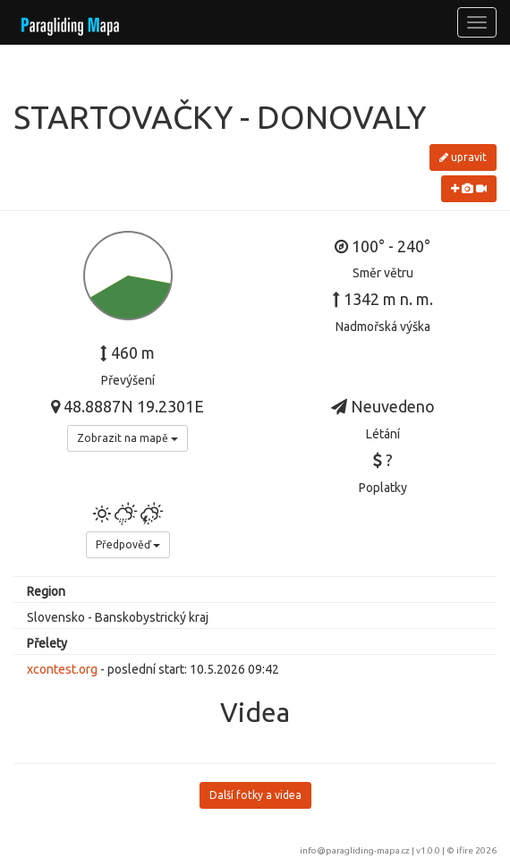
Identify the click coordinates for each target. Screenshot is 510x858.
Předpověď (128, 544)
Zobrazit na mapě (127, 438)
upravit (463, 157)
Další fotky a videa (255, 795)
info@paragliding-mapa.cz (355, 850)
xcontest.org (62, 669)
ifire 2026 (476, 850)
